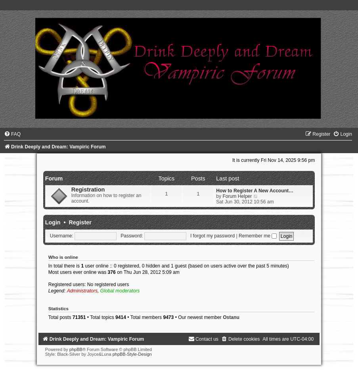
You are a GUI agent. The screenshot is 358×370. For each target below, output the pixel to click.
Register (80, 222)
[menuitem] (12, 134)
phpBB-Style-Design (132, 354)
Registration (88, 189)
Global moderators (120, 291)
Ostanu (231, 317)
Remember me (258, 236)
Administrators (82, 291)
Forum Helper (237, 196)
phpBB (75, 349)
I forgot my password (212, 236)
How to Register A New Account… (254, 191)
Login (53, 222)
